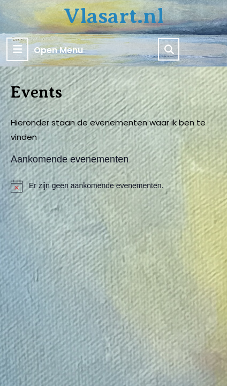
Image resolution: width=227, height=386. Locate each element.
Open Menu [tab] (44, 49)
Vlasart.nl (114, 16)
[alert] (113, 186)
